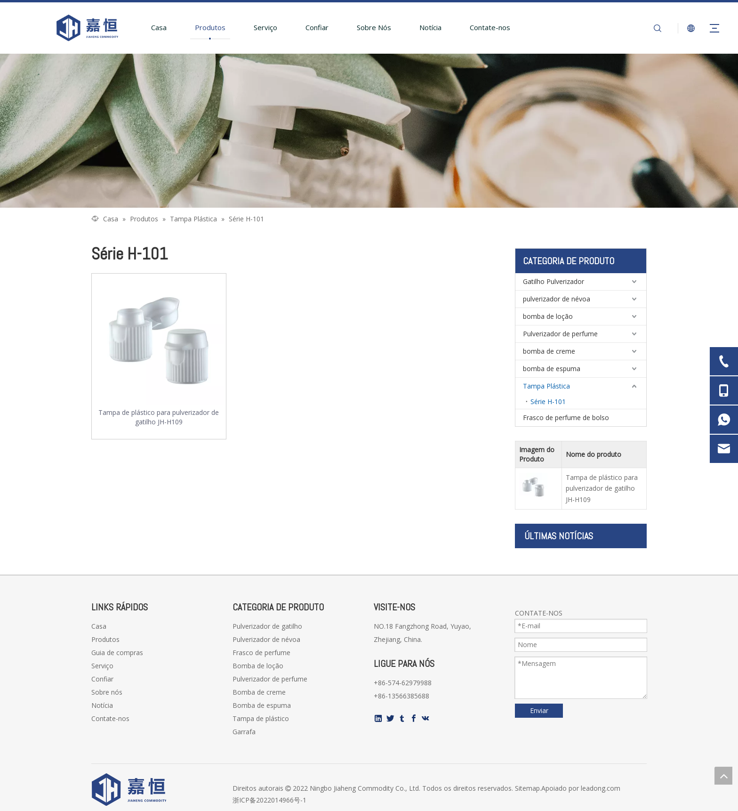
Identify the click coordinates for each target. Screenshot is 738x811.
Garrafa (244, 731)
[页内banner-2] (369, 131)
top (723, 776)
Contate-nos (490, 27)
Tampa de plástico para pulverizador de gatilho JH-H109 (158, 417)
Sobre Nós (374, 27)
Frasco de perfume (261, 652)
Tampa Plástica (546, 385)
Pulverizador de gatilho (267, 626)
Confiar (317, 27)
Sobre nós (106, 692)
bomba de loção (548, 316)
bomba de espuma (551, 368)
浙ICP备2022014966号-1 (269, 799)
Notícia (430, 27)
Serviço (265, 27)
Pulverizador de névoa (266, 639)
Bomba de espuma (262, 705)
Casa (159, 27)
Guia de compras (117, 652)
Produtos (210, 27)
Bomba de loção (258, 665)
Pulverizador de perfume (560, 333)
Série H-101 (548, 401)
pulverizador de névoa (556, 298)
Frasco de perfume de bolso (566, 417)
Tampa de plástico (261, 718)
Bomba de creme (259, 692)
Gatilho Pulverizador (553, 281)
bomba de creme (549, 351)
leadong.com (600, 788)
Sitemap (527, 788)
